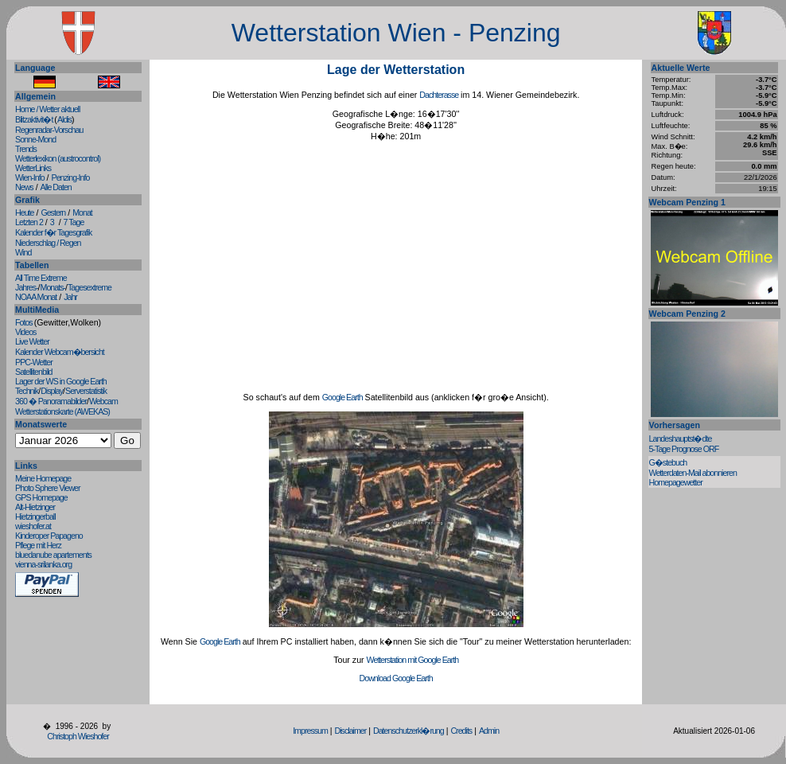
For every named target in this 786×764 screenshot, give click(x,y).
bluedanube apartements (53, 554)
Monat (82, 212)
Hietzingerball (35, 516)
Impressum (310, 730)
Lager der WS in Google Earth (61, 381)
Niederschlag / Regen (47, 243)
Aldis (64, 119)
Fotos (24, 322)
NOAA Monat (35, 297)
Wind (23, 252)
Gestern (53, 212)
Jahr (70, 297)
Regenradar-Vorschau (49, 129)
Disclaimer (351, 730)
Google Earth (342, 397)
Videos (25, 332)
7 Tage (74, 222)
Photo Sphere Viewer (47, 488)
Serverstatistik (86, 391)
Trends (26, 149)
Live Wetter (32, 341)
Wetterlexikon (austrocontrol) (57, 158)
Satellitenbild (33, 371)
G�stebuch (668, 462)
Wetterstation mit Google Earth (413, 660)
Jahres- (26, 287)
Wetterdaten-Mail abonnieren (693, 472)
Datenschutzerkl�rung (408, 730)
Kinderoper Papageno (49, 535)
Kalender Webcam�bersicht (59, 352)
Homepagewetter (675, 482)
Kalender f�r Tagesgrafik (53, 232)
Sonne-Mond (35, 139)
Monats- (53, 287)
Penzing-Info (71, 177)
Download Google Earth (396, 678)
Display (52, 391)
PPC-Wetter (34, 362)
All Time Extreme (41, 278)
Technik (26, 391)
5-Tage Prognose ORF (684, 449)
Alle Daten (56, 187)
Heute (24, 212)
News (24, 187)
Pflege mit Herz (38, 545)
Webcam (103, 401)
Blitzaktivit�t (34, 119)
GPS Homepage (41, 497)
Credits (461, 730)
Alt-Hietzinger (35, 507)
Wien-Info (30, 177)
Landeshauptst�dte (680, 438)
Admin (489, 730)
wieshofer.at (33, 526)
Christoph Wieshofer (78, 736)
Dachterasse (438, 94)
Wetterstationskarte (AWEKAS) (62, 411)
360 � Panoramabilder (51, 401)
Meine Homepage (43, 478)
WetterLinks (33, 168)
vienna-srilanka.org (43, 564)
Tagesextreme (89, 287)
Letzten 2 (29, 222)
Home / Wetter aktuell (47, 109)
